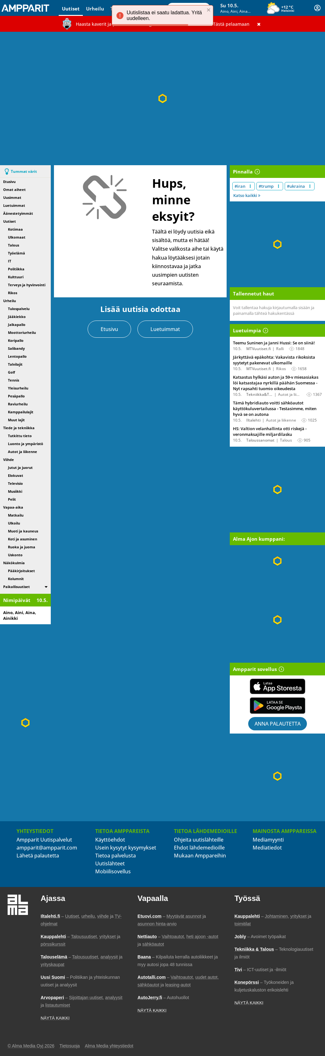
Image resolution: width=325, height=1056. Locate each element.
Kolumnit (16, 578)
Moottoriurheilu (22, 332)
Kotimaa (15, 229)
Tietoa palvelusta (115, 855)
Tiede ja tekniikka (19, 427)
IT (9, 261)
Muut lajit (16, 419)
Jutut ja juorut (20, 467)
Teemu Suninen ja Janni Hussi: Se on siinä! (274, 343)
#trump (266, 186)
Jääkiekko (17, 316)
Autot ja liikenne (22, 451)
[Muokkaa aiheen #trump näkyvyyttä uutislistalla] (278, 186)
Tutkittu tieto (20, 435)
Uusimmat (12, 197)
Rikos (12, 292)
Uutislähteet (110, 863)
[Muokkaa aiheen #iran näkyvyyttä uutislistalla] (250, 186)
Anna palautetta (278, 723)
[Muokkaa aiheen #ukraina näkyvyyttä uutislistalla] (310, 186)
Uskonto (15, 554)
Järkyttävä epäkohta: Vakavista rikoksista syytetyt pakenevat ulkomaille (274, 360)
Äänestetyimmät (18, 213)
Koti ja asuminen (22, 539)
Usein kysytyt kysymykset (125, 847)
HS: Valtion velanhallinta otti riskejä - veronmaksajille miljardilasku (270, 431)
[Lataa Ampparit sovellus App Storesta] (277, 686)
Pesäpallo (16, 396)
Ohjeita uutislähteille (198, 839)
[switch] (46, 587)
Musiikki (15, 491)
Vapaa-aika (13, 507)
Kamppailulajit (20, 412)
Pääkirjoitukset (21, 570)
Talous (13, 245)
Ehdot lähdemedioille (199, 847)
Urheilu (95, 8)
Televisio (15, 483)
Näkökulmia (14, 562)
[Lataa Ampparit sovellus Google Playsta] (277, 705)
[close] (209, 10)
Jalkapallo (16, 324)
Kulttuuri (15, 276)
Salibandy (16, 348)
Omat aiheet (14, 189)
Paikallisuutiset (16, 586)
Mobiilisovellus (113, 871)
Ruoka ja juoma (21, 547)
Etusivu (9, 181)
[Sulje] (259, 23)
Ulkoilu (14, 523)
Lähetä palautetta (38, 855)
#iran (240, 186)
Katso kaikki (246, 195)
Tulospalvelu (19, 308)
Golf (11, 372)
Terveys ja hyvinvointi (26, 284)
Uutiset (71, 8)
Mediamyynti (268, 839)
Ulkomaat (16, 237)
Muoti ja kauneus (23, 531)
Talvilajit (15, 364)
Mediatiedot (267, 847)
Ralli (280, 348)
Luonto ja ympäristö (25, 443)
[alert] (162, 15)
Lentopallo (17, 356)
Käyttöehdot (110, 839)
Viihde (8, 459)
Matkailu (15, 515)
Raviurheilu (18, 404)
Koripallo (15, 340)
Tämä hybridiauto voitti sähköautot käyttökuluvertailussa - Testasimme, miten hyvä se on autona (274, 408)
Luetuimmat (14, 205)
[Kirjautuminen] (317, 8)
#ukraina (296, 186)
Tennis (13, 380)
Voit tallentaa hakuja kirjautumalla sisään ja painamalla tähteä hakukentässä (273, 310)
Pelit (12, 499)
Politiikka (16, 269)
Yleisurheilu (18, 388)
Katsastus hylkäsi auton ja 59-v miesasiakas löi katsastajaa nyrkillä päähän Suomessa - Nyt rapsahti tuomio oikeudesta (275, 382)
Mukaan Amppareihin (200, 855)
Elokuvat (15, 475)
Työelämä (16, 253)
